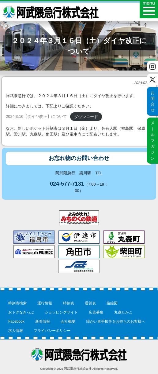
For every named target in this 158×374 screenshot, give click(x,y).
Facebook (16, 321)
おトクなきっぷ (21, 312)
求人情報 (15, 331)
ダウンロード (86, 116)
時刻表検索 (17, 303)
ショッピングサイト (61, 312)
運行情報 (44, 303)
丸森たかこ (123, 312)
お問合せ (153, 101)
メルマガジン (152, 140)
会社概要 (68, 321)
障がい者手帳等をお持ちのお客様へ (115, 321)
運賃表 (90, 303)
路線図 (112, 303)
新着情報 (42, 321)
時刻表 (68, 303)
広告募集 (96, 312)
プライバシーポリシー (52, 331)
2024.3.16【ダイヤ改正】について (36, 116)
